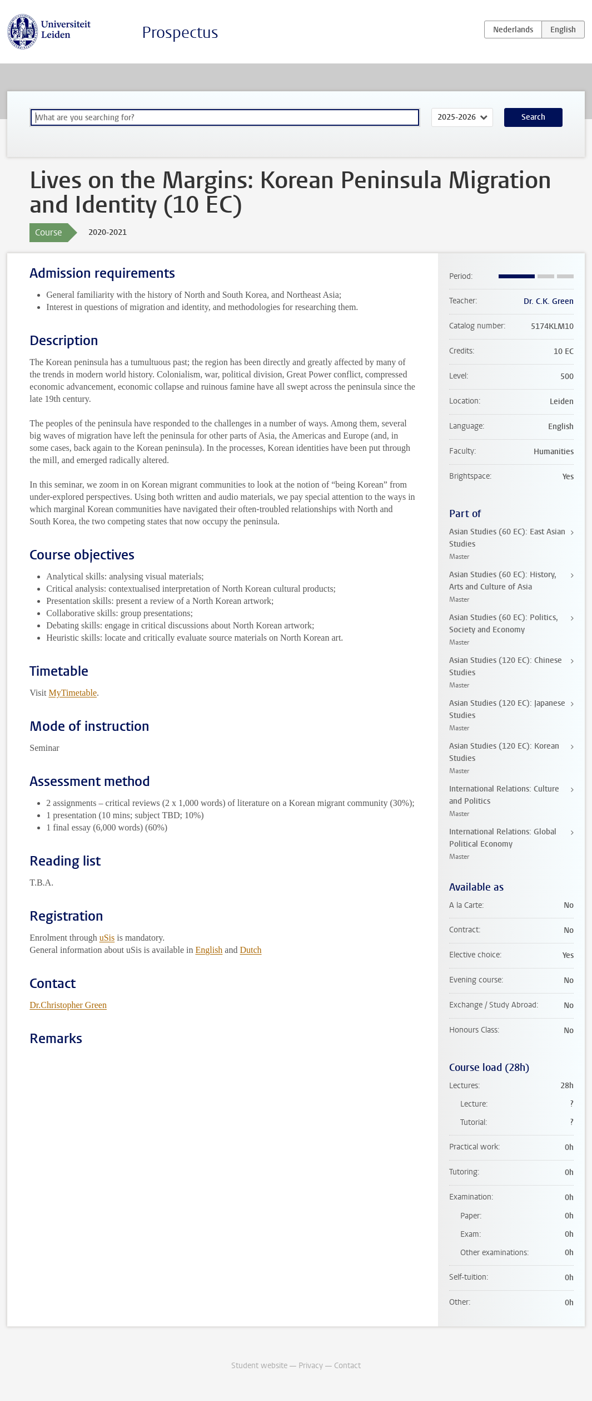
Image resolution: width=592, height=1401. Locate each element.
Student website (259, 1365)
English (208, 950)
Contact (347, 1365)
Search (533, 117)
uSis (107, 937)
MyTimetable (72, 692)
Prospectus (180, 32)
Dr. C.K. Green (549, 301)
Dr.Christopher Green (68, 1005)
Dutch (250, 950)
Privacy (311, 1365)
